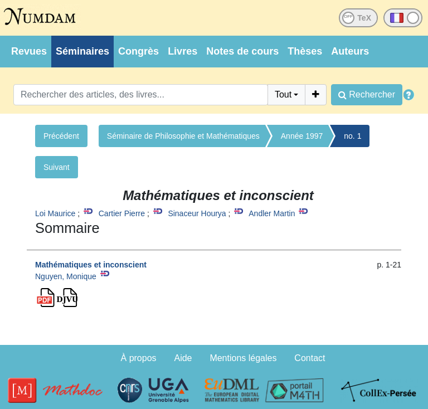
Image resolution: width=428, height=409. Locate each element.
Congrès (138, 51)
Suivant (56, 167)
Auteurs (350, 51)
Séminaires (82, 51)
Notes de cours (242, 51)
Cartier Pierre (122, 213)
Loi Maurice (55, 213)
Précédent (61, 136)
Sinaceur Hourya (197, 213)
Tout (283, 94)
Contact (309, 358)
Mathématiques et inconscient (91, 264)
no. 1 (352, 136)
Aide (183, 358)
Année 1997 (302, 136)
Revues (29, 51)
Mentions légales (243, 358)
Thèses (305, 51)
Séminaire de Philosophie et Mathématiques (183, 136)
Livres (182, 51)
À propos (139, 358)
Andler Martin (272, 213)
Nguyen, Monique (65, 276)
